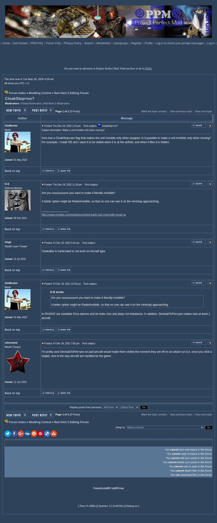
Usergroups (121, 43)
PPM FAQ (37, 43)
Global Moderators (31, 103)
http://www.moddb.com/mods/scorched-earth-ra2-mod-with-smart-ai (84, 214)
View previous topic (181, 111)
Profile (149, 43)
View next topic (203, 111)
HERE (148, 68)
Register (136, 43)
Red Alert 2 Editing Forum (71, 93)
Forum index (17, 93)
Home (6, 43)
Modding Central (40, 93)
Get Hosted (20, 43)
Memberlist (103, 43)
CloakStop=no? (19, 98)
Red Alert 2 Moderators (56, 103)
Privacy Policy (73, 43)
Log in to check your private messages (180, 43)
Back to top (12, 171)
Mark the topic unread (153, 111)
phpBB (107, 488)
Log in (211, 43)
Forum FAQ (53, 43)
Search (89, 43)
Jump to (120, 427)
